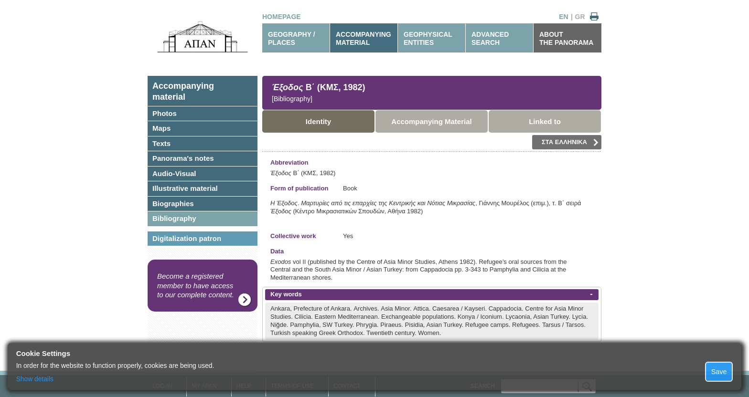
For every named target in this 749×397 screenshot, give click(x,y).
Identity (318, 121)
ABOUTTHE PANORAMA (566, 38)
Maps (161, 128)
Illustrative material (185, 188)
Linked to (545, 121)
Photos (164, 113)
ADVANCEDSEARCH (490, 38)
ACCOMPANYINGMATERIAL (363, 38)
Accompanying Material (431, 121)
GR (580, 17)
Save (719, 372)
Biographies (173, 203)
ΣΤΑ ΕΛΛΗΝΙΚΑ (570, 142)
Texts (161, 143)
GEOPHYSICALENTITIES (428, 38)
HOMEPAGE (281, 17)
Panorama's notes (183, 158)
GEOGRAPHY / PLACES (291, 38)
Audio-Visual (174, 173)
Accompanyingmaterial (183, 91)
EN (563, 17)
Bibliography (174, 218)
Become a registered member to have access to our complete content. (195, 285)
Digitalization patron (186, 238)
